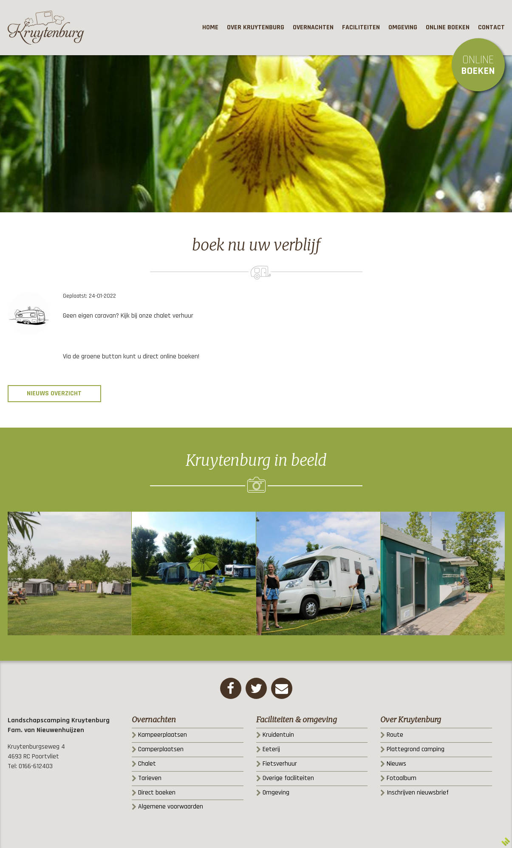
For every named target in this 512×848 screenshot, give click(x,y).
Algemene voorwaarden (170, 806)
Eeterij (271, 749)
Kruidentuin (278, 734)
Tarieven (149, 778)
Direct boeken (156, 792)
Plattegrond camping (415, 749)
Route (395, 734)
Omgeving (276, 792)
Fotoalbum (401, 778)
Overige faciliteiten (288, 778)
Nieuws (396, 763)
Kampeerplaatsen (162, 734)
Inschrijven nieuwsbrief (418, 792)
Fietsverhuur (280, 763)
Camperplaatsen (161, 749)
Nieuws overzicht (54, 393)
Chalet (147, 763)
